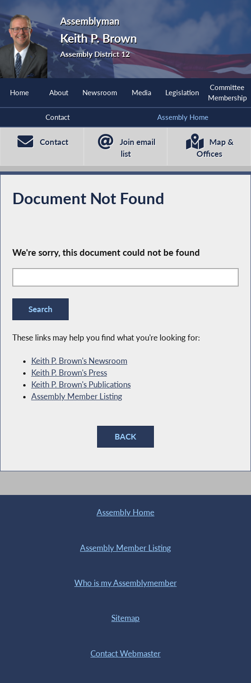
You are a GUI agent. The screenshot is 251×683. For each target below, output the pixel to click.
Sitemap (125, 618)
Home (19, 92)
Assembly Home (182, 117)
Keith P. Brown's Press (69, 372)
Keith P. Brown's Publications (81, 384)
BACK (125, 436)
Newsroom (99, 92)
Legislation (182, 92)
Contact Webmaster (125, 653)
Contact (57, 117)
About (58, 92)
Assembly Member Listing (76, 396)
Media (141, 92)
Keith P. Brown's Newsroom (79, 361)
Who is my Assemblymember (125, 583)
